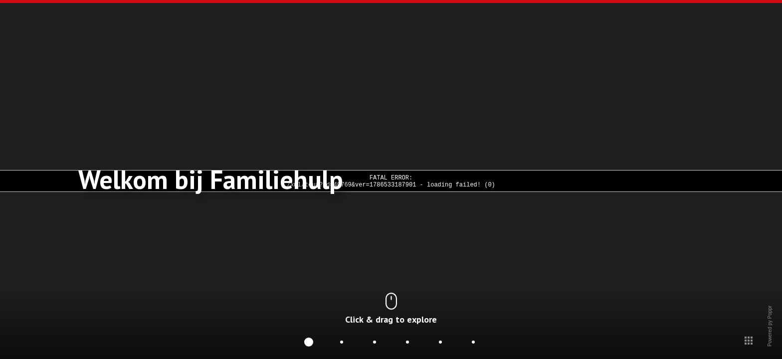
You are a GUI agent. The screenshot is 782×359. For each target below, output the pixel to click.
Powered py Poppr (769, 344)
